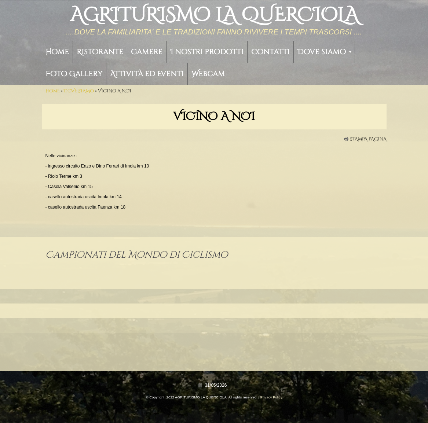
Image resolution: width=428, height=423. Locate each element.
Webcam (208, 74)
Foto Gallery (73, 74)
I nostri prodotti (207, 52)
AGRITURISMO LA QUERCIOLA (214, 15)
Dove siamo (324, 52)
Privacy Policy (271, 397)
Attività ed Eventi (147, 74)
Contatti (270, 52)
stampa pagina (368, 139)
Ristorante (100, 52)
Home (57, 52)
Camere (146, 52)
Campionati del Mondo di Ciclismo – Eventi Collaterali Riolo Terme (110, 269)
